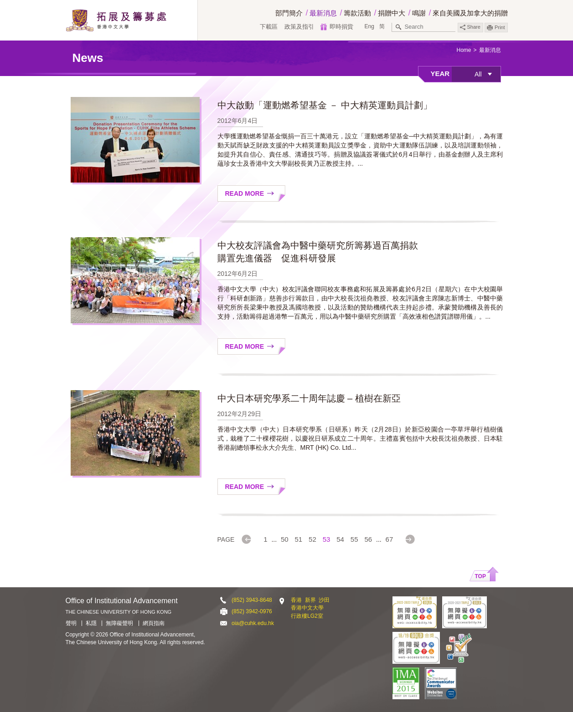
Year (440, 73)
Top (480, 576)
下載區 (269, 26)
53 (326, 539)
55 (354, 539)
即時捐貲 (341, 26)
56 (368, 539)
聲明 (71, 623)
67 (389, 539)
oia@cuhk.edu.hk (253, 623)
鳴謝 (419, 13)
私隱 (91, 623)
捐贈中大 (391, 13)
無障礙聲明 (119, 623)
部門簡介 (289, 13)
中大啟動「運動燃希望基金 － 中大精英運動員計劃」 (324, 105)
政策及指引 (299, 26)
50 (285, 539)
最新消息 (323, 13)
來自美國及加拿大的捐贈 (470, 13)
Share (470, 27)
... (274, 539)
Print (500, 27)
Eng (369, 26)
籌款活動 (357, 13)
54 (340, 539)
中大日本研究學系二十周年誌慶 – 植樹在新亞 (309, 398)
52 (312, 539)
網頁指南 (154, 623)
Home (463, 50)
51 (299, 539)
